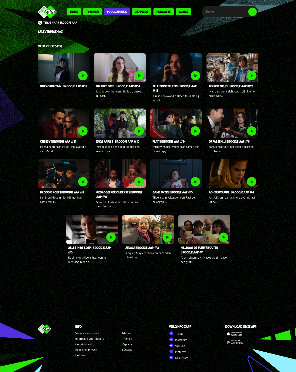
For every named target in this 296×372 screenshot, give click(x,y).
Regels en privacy (86, 349)
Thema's (127, 338)
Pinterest (177, 351)
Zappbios (141, 11)
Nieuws (127, 333)
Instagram (178, 339)
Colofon (80, 355)
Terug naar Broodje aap (60, 22)
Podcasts (163, 11)
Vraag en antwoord (87, 333)
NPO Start (178, 357)
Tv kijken (92, 11)
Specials (127, 349)
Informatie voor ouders (89, 338)
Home (74, 11)
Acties (183, 11)
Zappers (127, 344)
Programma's (117, 11)
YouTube (177, 345)
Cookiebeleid (83, 344)
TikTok (176, 333)
